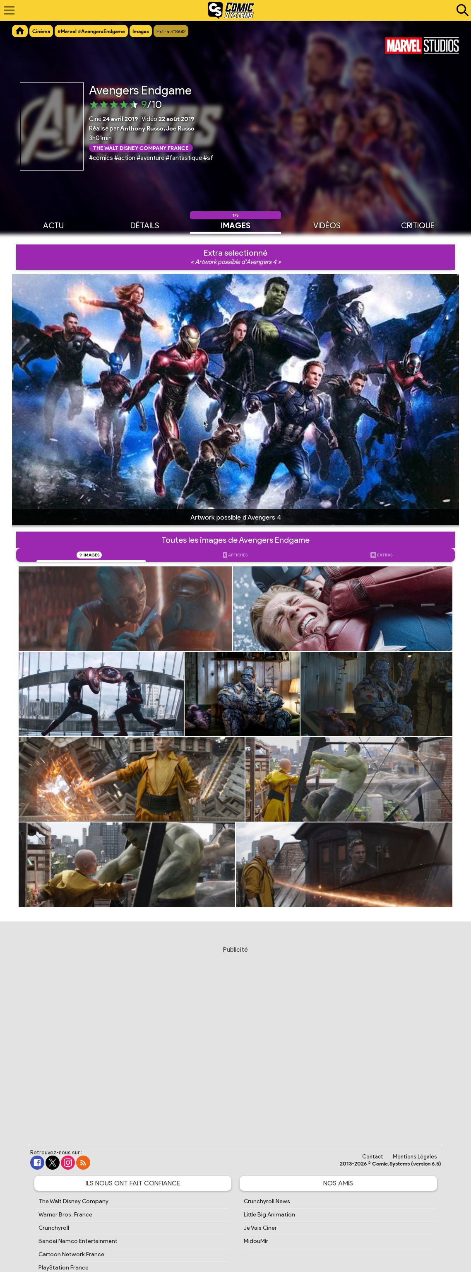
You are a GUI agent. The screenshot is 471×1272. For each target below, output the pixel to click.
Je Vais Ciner (260, 1227)
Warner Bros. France (65, 1214)
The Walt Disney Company (73, 1201)
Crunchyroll (53, 1227)
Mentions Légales (415, 1157)
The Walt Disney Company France (141, 148)
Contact (372, 1157)
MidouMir (256, 1241)
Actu (53, 225)
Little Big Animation (269, 1214)
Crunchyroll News (267, 1201)
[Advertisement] (235, 1037)
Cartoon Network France (71, 1254)
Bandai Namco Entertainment (78, 1241)
